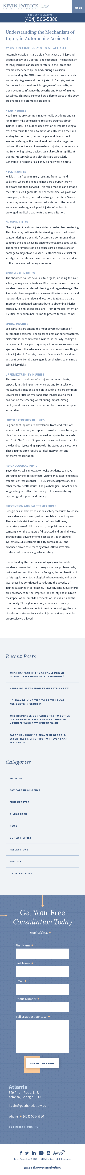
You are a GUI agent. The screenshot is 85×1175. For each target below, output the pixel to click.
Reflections (19, 849)
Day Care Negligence (25, 790)
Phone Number (27, 998)
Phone (15, 1116)
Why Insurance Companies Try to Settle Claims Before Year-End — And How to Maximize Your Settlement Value (40, 719)
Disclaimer (66, 1159)
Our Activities (21, 837)
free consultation (40, 14)
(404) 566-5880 (41, 19)
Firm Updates (19, 802)
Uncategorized (21, 873)
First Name (24, 945)
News (13, 825)
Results (15, 861)
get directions (23, 1126)
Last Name (24, 963)
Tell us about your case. (33, 1016)
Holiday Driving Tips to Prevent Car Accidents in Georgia (37, 701)
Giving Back (18, 813)
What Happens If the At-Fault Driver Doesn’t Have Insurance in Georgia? (37, 674)
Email (21, 981)
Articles (59, 48)
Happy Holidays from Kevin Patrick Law (39, 688)
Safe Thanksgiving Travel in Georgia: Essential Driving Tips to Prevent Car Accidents (38, 738)
